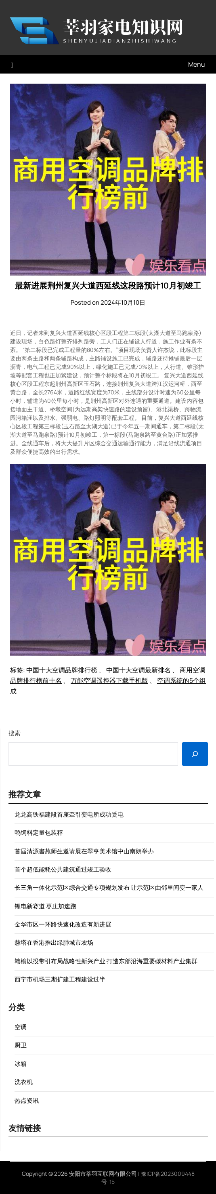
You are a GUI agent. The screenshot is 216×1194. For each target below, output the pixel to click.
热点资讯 (27, 1100)
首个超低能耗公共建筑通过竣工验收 (63, 869)
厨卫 (21, 1045)
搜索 (14, 733)
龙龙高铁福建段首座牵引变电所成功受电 (69, 814)
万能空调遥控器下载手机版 (109, 680)
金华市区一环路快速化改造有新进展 (63, 924)
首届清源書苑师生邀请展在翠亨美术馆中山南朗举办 (84, 851)
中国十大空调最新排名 (138, 669)
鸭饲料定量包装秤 (39, 832)
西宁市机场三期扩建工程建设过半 (60, 979)
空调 (21, 1027)
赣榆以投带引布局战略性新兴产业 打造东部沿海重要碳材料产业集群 (106, 961)
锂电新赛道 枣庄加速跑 (45, 906)
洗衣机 (24, 1082)
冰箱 (21, 1063)
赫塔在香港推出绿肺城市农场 (54, 942)
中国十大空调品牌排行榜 (61, 669)
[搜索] (195, 754)
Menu (196, 64)
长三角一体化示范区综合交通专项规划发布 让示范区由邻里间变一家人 (109, 887)
